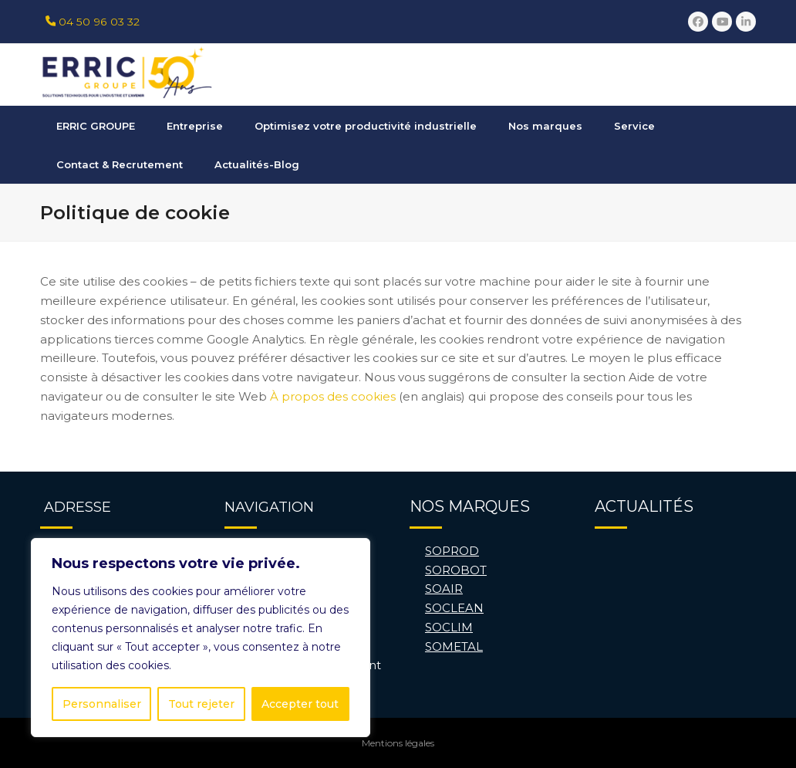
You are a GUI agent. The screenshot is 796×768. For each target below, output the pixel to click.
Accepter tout (300, 704)
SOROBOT (456, 570)
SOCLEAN (454, 608)
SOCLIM (449, 627)
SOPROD (452, 550)
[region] (200, 637)
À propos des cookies (333, 396)
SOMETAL (454, 646)
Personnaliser (101, 704)
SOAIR (444, 588)
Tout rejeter (201, 704)
